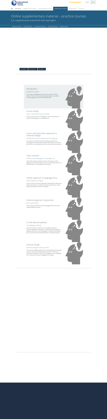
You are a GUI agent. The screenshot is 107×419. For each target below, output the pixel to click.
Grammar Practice (16, 26)
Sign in (93, 2)
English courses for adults (29, 8)
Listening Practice (27, 26)
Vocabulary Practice (53, 26)
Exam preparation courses (45, 8)
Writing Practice (64, 26)
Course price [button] (32, 69)
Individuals (18, 8)
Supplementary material (60, 8)
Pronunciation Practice (40, 26)
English (87, 2)
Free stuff (81, 8)
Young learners (72, 8)
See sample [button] (23, 69)
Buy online (41, 69)
